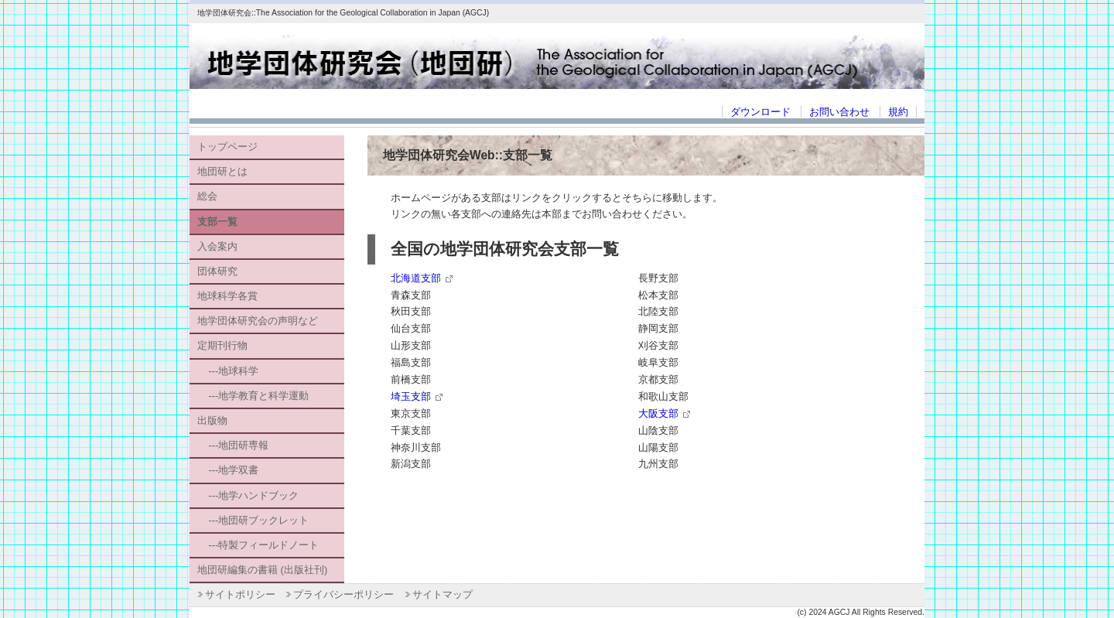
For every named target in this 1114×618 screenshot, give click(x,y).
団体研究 (217, 271)
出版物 (212, 420)
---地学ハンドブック (248, 495)
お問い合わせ (839, 112)
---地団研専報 (232, 445)
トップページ (227, 146)
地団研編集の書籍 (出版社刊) (262, 569)
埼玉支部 (411, 396)
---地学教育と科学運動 (253, 395)
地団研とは (222, 171)
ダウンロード (760, 112)
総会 (207, 196)
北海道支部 (416, 278)
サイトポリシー (240, 594)
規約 (898, 112)
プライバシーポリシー (343, 594)
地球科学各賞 (227, 296)
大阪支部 (658, 413)
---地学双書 (227, 470)
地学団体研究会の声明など (257, 320)
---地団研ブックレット (253, 520)
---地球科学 (227, 371)
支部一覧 (217, 221)
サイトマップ (442, 594)
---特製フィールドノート (258, 545)
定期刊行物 (222, 345)
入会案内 (217, 246)
